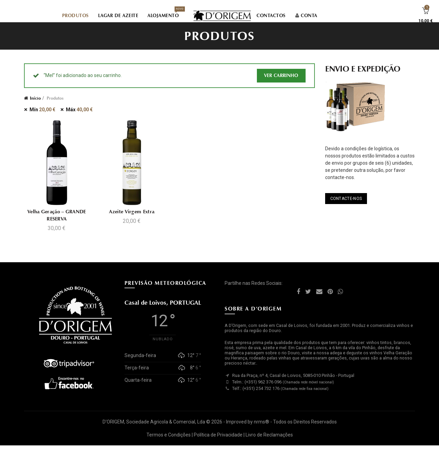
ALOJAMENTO (165, 14)
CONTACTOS (271, 16)
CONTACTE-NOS (346, 208)
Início (35, 108)
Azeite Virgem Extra (131, 222)
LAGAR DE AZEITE (118, 16)
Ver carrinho (281, 86)
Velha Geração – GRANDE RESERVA (56, 225)
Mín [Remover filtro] (42, 120)
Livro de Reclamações (269, 445)
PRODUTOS (75, 16)
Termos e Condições (168, 445)
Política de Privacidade (218, 445)
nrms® (261, 432)
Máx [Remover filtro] (79, 120)
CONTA (306, 16)
